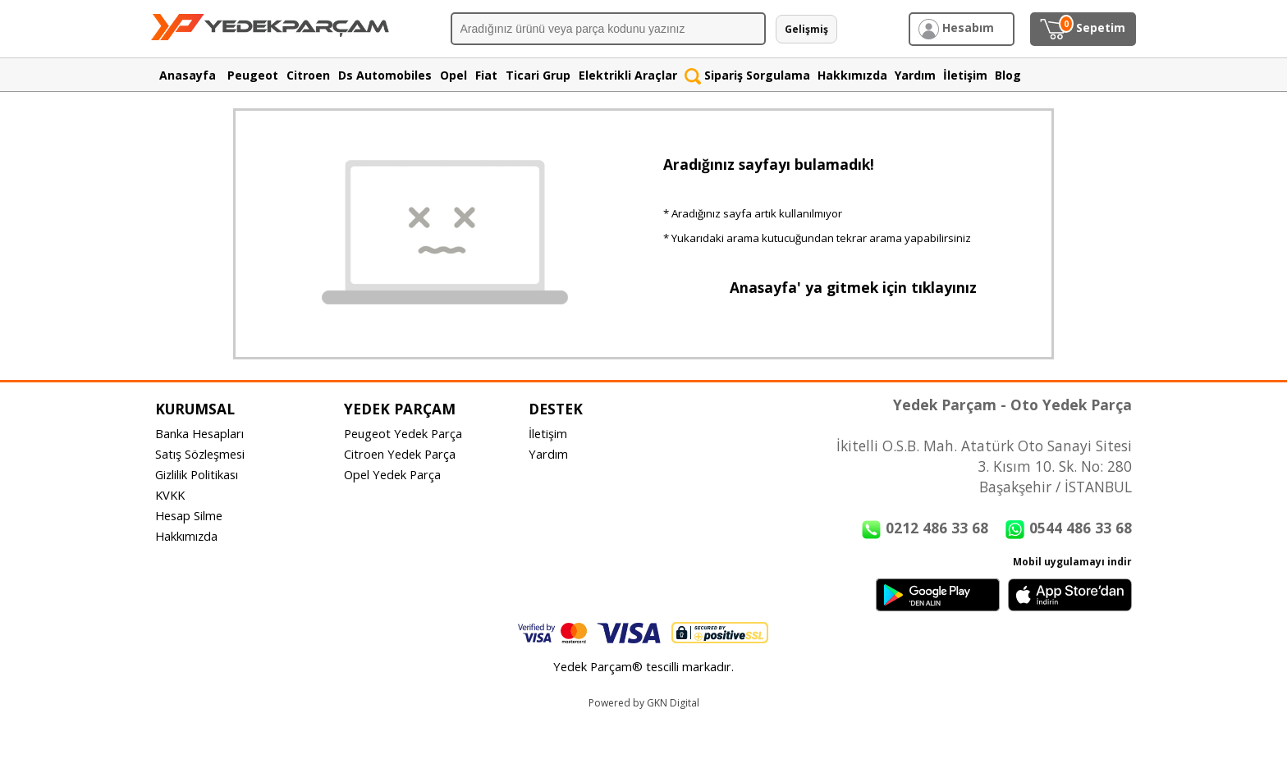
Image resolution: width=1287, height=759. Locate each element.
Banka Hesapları (199, 433)
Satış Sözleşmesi (200, 454)
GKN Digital (673, 703)
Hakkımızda (186, 536)
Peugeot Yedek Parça (403, 433)
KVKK (170, 495)
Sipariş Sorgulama (747, 75)
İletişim (548, 433)
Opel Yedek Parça (392, 474)
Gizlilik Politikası (196, 474)
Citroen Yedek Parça (400, 454)
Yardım (548, 454)
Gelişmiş (806, 29)
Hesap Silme (188, 515)
